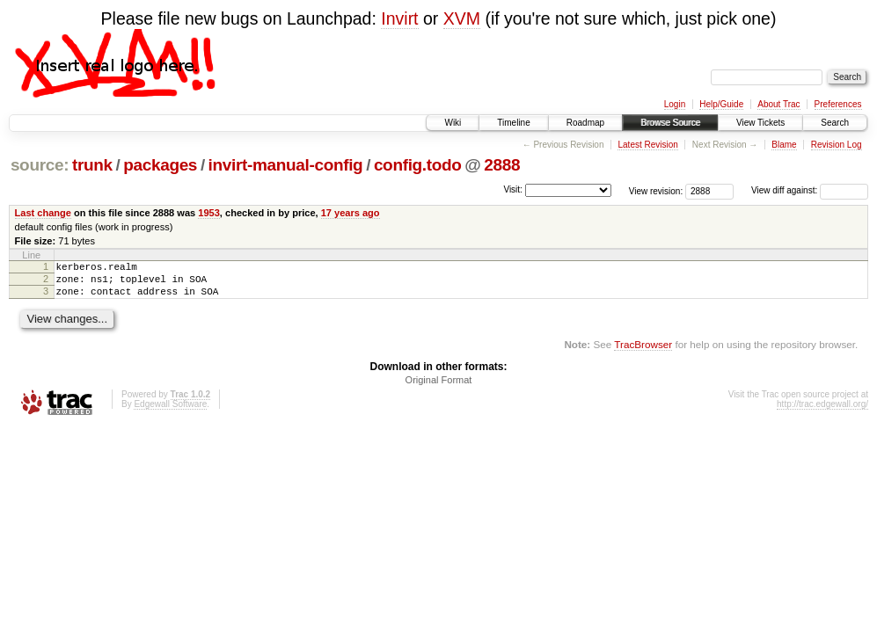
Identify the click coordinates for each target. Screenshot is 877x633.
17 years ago (350, 212)
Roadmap (585, 122)
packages (160, 165)
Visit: (513, 189)
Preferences (838, 104)
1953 (209, 212)
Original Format (439, 387)
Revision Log (836, 144)
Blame (783, 144)
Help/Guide (721, 104)
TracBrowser (643, 352)
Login (674, 104)
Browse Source (670, 122)
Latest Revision (647, 144)
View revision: (656, 190)
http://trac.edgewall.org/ (822, 412)
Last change (43, 212)
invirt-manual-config (285, 165)
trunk (92, 165)
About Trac (778, 104)
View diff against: (809, 190)
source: (40, 165)
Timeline (513, 122)
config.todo (418, 165)
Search (835, 122)
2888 (502, 165)
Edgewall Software (170, 412)
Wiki (452, 122)
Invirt (399, 18)
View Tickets (760, 122)
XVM (461, 18)
